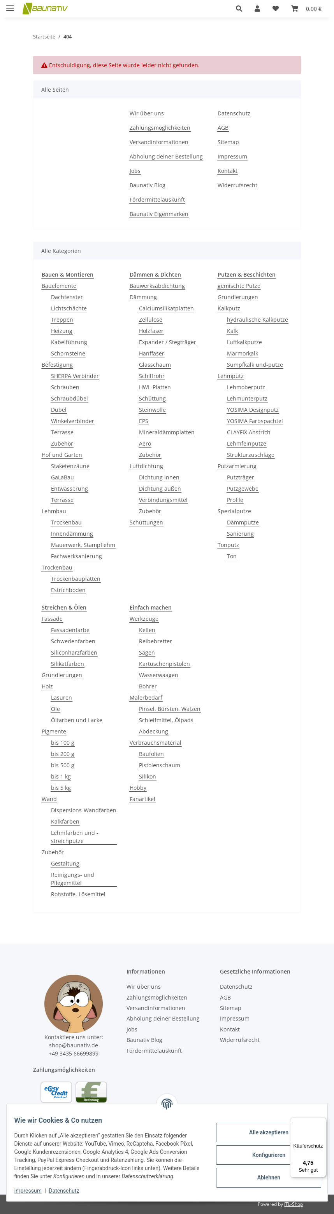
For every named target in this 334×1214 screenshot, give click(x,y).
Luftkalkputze (244, 342)
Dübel (59, 409)
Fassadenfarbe (70, 630)
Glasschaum (155, 364)
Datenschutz (69, 1191)
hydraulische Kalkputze (257, 319)
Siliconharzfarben (74, 652)
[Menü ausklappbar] (10, 5)
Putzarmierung (237, 466)
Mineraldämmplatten (167, 432)
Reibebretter (155, 641)
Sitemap (228, 142)
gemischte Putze (239, 285)
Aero (145, 443)
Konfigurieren (263, 1151)
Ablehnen (263, 1173)
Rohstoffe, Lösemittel (78, 894)
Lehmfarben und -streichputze (74, 837)
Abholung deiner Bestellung (166, 156)
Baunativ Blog (147, 185)
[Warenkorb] (306, 8)
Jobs (135, 170)
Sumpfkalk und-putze (255, 364)
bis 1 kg (61, 776)
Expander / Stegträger (167, 342)
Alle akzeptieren (263, 1128)
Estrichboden (68, 590)
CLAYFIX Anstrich (249, 432)
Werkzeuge (144, 618)
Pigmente (54, 731)
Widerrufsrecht (237, 185)
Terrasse (62, 432)
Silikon (147, 776)
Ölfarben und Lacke (76, 720)
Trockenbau (66, 522)
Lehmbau (54, 511)
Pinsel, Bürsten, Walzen (169, 708)
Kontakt (227, 170)
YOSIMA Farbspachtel (255, 421)
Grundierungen (238, 297)
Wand (49, 799)
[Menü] (321, 1122)
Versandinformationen (159, 142)
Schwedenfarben (73, 641)
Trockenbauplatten (75, 578)
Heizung (61, 330)
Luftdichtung (146, 466)
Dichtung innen (159, 477)
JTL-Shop (293, 1204)
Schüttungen (146, 522)
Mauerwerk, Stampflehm (83, 545)
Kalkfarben (65, 821)
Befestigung (57, 364)
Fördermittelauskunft (157, 199)
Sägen (147, 652)
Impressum (32, 1191)
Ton (232, 556)
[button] (239, 8)
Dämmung (143, 297)
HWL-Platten (155, 387)
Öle (55, 708)
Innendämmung (72, 533)
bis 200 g (62, 754)
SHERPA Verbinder (75, 376)
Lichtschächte (69, 308)
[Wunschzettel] (275, 8)
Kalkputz (229, 308)
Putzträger (240, 477)
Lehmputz (231, 376)
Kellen (147, 630)
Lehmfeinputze (246, 443)
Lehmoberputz (246, 387)
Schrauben (65, 387)
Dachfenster (67, 297)
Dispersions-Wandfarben (83, 810)
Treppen (62, 319)
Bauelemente (59, 285)
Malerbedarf (146, 697)
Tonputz (228, 545)
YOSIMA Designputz (253, 409)
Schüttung (152, 398)
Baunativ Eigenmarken (159, 214)
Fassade (52, 618)
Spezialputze (234, 511)
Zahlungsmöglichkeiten (160, 127)
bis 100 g (62, 742)
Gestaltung (65, 863)
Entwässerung (69, 488)
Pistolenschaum (159, 765)
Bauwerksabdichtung (157, 285)
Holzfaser (151, 330)
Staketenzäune (70, 466)
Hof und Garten (62, 454)
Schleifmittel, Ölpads (166, 720)
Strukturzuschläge (250, 454)
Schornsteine (68, 353)
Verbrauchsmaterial (155, 742)
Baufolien (151, 754)
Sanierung (240, 533)
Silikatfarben (67, 663)
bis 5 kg (61, 787)
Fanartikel (142, 799)
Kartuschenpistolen (164, 663)
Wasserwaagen (158, 675)
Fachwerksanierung (76, 556)
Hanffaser (151, 353)
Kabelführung (69, 342)
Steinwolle (152, 409)
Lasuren (61, 697)
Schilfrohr (152, 376)
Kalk (232, 330)
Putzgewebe (242, 488)
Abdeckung (153, 731)
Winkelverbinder (72, 421)
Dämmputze (243, 522)
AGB (223, 127)
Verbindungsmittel (163, 499)
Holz (47, 686)
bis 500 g (62, 765)
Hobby (138, 787)
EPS (143, 421)
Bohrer (148, 686)
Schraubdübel (69, 398)
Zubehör (62, 443)
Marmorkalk (242, 353)
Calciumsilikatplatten (166, 308)
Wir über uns (147, 113)
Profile (235, 499)
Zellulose (150, 319)
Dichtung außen (160, 488)
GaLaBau (62, 477)
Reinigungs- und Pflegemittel (72, 879)
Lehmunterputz (247, 398)
